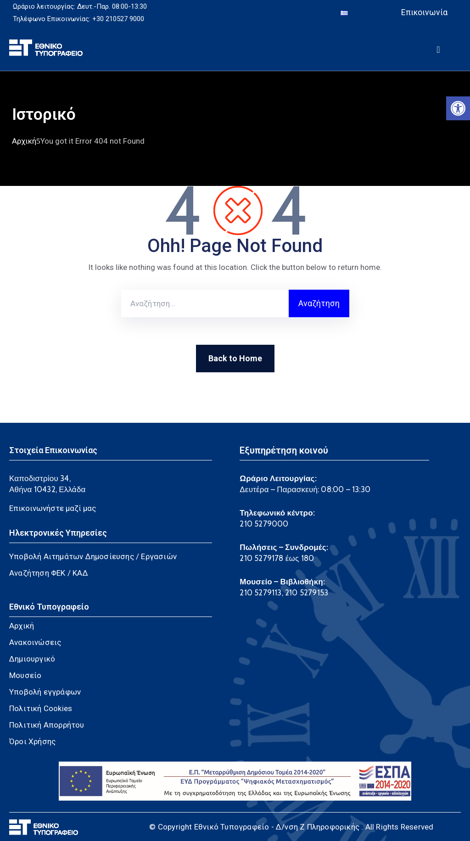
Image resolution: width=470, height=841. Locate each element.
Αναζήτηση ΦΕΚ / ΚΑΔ (48, 572)
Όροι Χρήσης (32, 741)
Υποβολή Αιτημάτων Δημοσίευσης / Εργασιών (93, 556)
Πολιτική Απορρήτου (46, 724)
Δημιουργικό (32, 658)
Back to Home (235, 358)
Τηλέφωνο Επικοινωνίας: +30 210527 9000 (78, 19)
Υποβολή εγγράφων (45, 691)
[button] (458, 108)
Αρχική (24, 141)
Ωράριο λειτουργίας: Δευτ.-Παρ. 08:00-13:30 (80, 6)
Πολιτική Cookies (40, 708)
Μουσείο (25, 675)
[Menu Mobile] (438, 47)
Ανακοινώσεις (35, 642)
